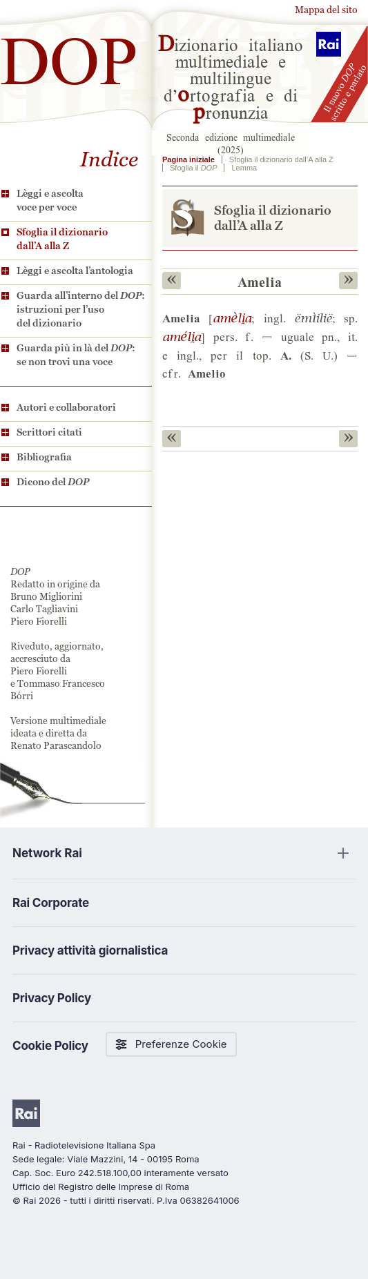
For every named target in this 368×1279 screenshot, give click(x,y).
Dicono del (53, 482)
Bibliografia (44, 457)
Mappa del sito (326, 9)
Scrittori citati (49, 432)
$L (232, 317)
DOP (69, 54)
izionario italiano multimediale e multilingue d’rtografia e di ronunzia (230, 77)
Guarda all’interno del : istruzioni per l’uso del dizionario (81, 309)
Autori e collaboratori (66, 407)
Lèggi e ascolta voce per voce (50, 200)
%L (181, 336)
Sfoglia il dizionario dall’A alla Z (62, 239)
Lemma (244, 168)
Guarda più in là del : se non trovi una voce (76, 355)
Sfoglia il (193, 168)
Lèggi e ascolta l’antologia (75, 270)
